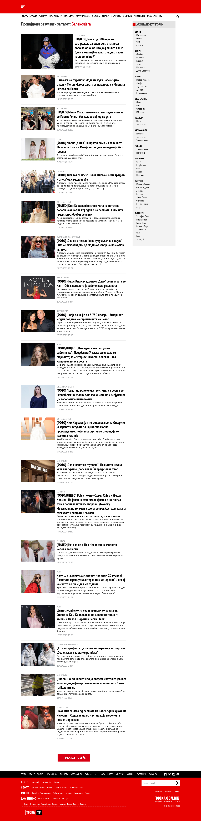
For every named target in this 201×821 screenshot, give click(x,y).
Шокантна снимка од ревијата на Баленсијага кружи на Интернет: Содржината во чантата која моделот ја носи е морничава (91, 715)
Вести (25, 16)
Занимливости (142, 140)
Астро (138, 207)
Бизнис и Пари (142, 226)
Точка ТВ (152, 16)
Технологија (141, 124)
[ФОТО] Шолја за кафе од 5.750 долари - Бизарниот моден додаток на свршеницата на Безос (90, 316)
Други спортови (77, 787)
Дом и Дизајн (141, 197)
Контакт (177, 791)
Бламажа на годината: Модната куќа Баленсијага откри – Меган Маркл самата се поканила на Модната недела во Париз (89, 84)
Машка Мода (141, 219)
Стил (138, 168)
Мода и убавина (142, 79)
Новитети (140, 133)
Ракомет (139, 60)
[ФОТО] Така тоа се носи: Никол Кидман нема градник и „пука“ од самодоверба (87, 177)
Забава (96, 16)
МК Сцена (140, 111)
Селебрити (140, 108)
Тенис (138, 64)
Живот (43, 16)
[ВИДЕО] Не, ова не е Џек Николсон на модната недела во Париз (88, 546)
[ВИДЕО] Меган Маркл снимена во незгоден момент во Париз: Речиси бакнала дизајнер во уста (91, 114)
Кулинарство (141, 93)
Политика (140, 175)
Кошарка (140, 57)
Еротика (62, 804)
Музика (139, 105)
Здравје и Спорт (143, 216)
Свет (138, 41)
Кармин (127, 16)
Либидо (139, 190)
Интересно (140, 152)
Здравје (139, 89)
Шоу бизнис (55, 16)
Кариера (139, 194)
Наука (138, 121)
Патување (68, 793)
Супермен (139, 16)
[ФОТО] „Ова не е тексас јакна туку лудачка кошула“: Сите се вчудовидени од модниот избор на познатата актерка (91, 245)
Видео (105, 16)
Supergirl (140, 239)
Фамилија (140, 200)
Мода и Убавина (143, 184)
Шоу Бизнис (141, 165)
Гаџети (139, 236)
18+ (160, 16)
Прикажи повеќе (74, 757)
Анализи (139, 45)
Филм (138, 102)
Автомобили (83, 16)
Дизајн (139, 83)
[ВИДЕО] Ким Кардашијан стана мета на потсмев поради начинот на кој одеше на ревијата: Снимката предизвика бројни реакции (91, 210)
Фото (102, 774)
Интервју (116, 16)
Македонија (141, 35)
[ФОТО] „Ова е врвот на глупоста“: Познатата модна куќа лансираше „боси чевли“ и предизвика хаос (91, 466)
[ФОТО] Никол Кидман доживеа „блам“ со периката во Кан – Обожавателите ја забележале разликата (91, 283)
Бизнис (139, 171)
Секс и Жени (141, 222)
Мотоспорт (140, 67)
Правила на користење (172, 805)
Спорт (33, 16)
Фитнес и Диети (142, 187)
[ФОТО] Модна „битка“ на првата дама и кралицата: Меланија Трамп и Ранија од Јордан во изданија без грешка (91, 147)
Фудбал (139, 54)
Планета (69, 16)
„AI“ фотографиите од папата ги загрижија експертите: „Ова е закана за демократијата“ (86, 650)
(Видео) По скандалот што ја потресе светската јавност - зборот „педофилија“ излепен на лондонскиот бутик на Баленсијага (88, 683)
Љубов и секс (141, 86)
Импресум (158, 791)
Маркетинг (168, 791)
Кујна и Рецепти (142, 203)
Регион (139, 38)
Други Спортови (143, 70)
